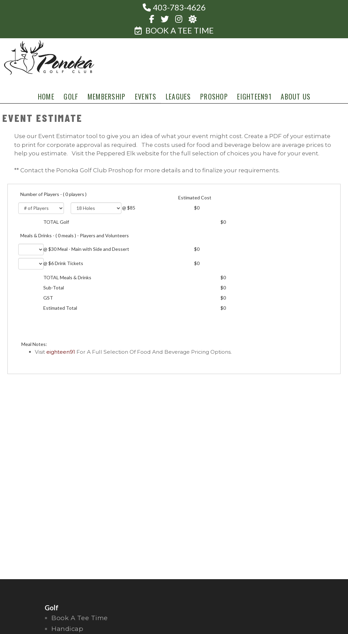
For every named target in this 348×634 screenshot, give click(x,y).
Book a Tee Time (79, 618)
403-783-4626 (179, 7)
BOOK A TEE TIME (174, 30)
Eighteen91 (60, 352)
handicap (67, 629)
